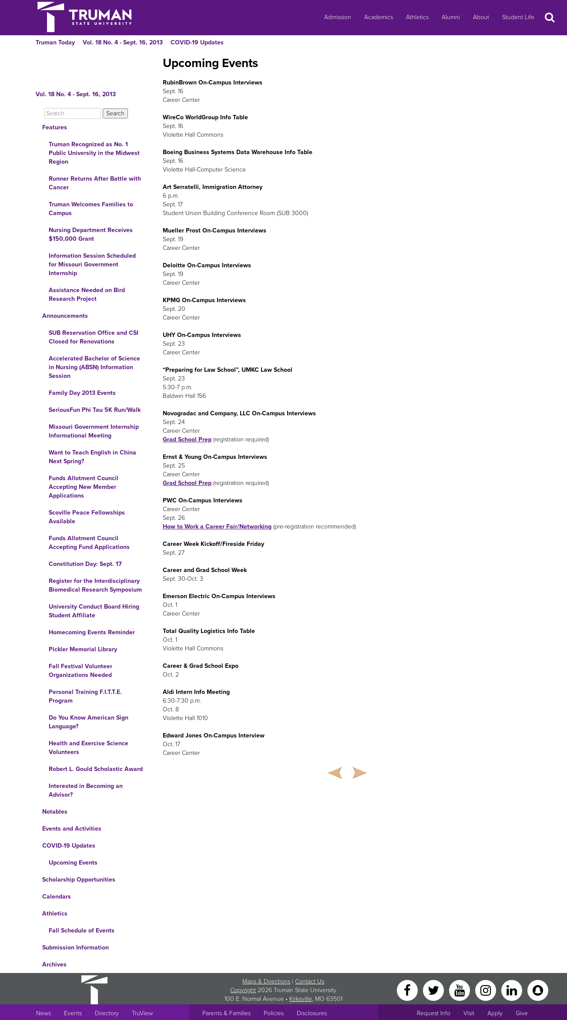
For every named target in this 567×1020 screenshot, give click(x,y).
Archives (54, 964)
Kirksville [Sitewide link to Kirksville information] (300, 999)
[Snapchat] (538, 989)
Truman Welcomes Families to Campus (91, 209)
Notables (54, 811)
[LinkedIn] (513, 989)
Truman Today (55, 42)
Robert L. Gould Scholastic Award (96, 769)
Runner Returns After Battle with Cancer (95, 183)
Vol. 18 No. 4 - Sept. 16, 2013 (123, 42)
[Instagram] (486, 989)
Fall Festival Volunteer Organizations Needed (80, 671)
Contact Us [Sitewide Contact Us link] (309, 981)
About (481, 17)
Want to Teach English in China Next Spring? (92, 457)
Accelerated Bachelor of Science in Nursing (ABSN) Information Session (94, 367)
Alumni (451, 17)
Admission (337, 17)
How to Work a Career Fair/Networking (217, 526)
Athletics (417, 17)
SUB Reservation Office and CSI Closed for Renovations (93, 337)
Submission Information (75, 947)
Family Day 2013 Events (82, 393)
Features (54, 127)
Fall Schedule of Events (81, 930)
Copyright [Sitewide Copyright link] (243, 990)
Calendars (56, 896)
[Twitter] (434, 989)
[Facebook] (408, 989)
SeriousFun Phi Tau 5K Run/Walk (95, 410)
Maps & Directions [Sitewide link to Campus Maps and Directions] (266, 981)
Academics (378, 17)
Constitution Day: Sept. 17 (85, 564)
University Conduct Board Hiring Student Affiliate (94, 611)
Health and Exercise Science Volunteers (88, 748)
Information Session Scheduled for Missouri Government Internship (92, 264)
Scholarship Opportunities (78, 879)
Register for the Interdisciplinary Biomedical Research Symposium (95, 585)
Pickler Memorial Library (83, 649)
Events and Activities (71, 828)
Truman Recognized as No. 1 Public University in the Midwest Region (94, 153)
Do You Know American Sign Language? (88, 722)
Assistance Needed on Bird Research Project (87, 294)
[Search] (72, 113)
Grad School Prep (187, 439)
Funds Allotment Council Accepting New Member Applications (83, 487)
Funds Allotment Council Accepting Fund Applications (89, 543)
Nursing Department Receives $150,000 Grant (91, 234)
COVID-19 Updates (197, 42)
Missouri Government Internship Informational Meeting (94, 431)
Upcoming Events (73, 862)
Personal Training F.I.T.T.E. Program (85, 696)
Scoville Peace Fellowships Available (87, 517)
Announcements (65, 316)
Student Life (518, 17)
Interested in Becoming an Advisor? (86, 790)
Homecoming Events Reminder (92, 632)
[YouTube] (460, 989)
